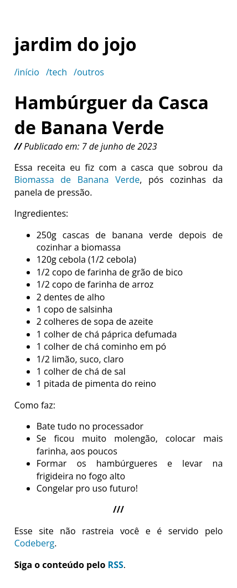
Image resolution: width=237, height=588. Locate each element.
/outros (89, 72)
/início (26, 72)
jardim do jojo (75, 44)
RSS (115, 565)
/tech (56, 72)
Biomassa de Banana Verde (77, 179)
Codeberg (34, 543)
